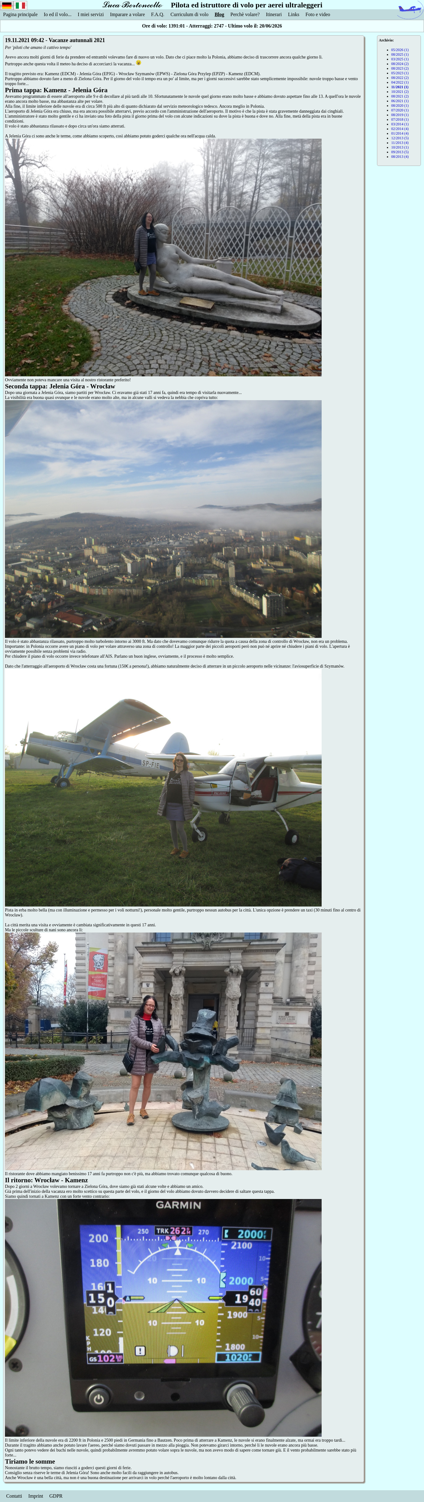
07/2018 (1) (400, 119)
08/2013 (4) (400, 156)
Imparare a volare (127, 14)
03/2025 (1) (400, 59)
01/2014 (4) (400, 133)
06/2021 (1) (400, 101)
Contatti (14, 1496)
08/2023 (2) (400, 68)
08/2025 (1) (400, 54)
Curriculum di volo (189, 14)
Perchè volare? (245, 14)
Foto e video (318, 14)
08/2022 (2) (400, 78)
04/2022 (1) (400, 82)
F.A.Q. (158, 14)
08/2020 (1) (400, 105)
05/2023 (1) (400, 73)
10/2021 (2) (400, 91)
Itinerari (274, 14)
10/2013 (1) (400, 147)
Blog (219, 14)
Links (293, 14)
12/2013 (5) (400, 138)
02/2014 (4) (400, 129)
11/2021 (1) (400, 87)
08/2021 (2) (400, 96)
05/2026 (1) (400, 50)
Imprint (35, 1496)
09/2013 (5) (400, 152)
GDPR (56, 1496)
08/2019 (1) (400, 115)
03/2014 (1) (400, 124)
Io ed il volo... (58, 14)
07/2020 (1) (400, 110)
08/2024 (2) (400, 64)
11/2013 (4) (400, 143)
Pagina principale (20, 14)
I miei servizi (91, 14)
